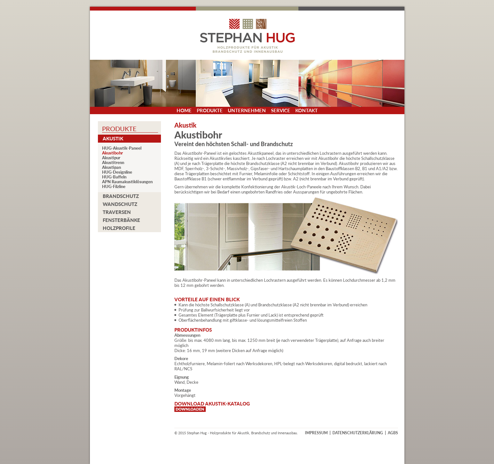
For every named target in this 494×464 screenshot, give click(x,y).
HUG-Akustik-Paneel (121, 148)
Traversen (117, 212)
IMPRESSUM (316, 432)
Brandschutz (121, 196)
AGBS (393, 432)
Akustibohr (112, 153)
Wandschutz (120, 204)
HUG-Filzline (113, 186)
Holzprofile (119, 228)
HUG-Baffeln (114, 177)
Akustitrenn (113, 162)
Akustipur (111, 157)
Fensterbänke (121, 220)
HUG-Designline (117, 172)
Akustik (113, 138)
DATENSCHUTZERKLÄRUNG (357, 432)
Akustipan (111, 167)
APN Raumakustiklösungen (127, 181)
